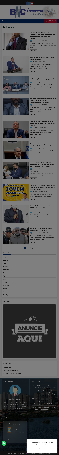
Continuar (42, 448)
